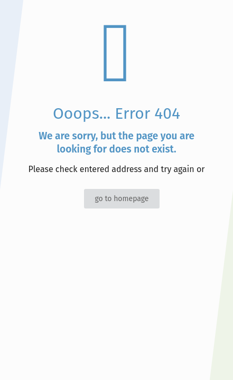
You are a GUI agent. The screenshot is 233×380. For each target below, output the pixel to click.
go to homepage (121, 198)
